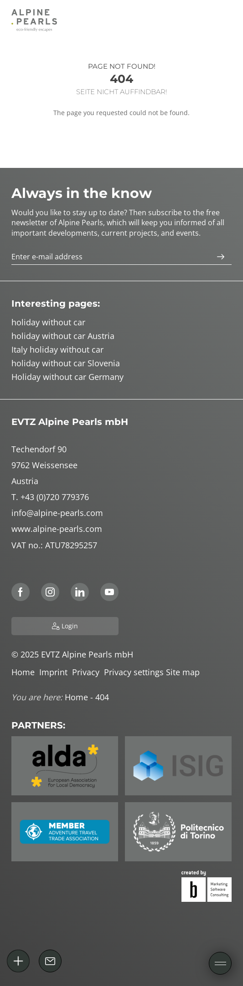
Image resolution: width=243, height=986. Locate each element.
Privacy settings (135, 672)
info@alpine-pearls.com (57, 512)
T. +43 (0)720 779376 (50, 496)
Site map (184, 672)
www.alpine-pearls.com (56, 528)
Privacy (88, 672)
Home (25, 672)
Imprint (55, 672)
